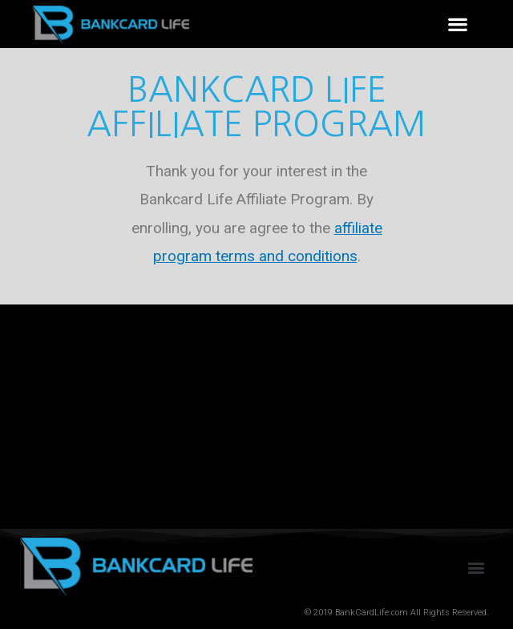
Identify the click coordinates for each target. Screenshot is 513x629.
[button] (457, 24)
